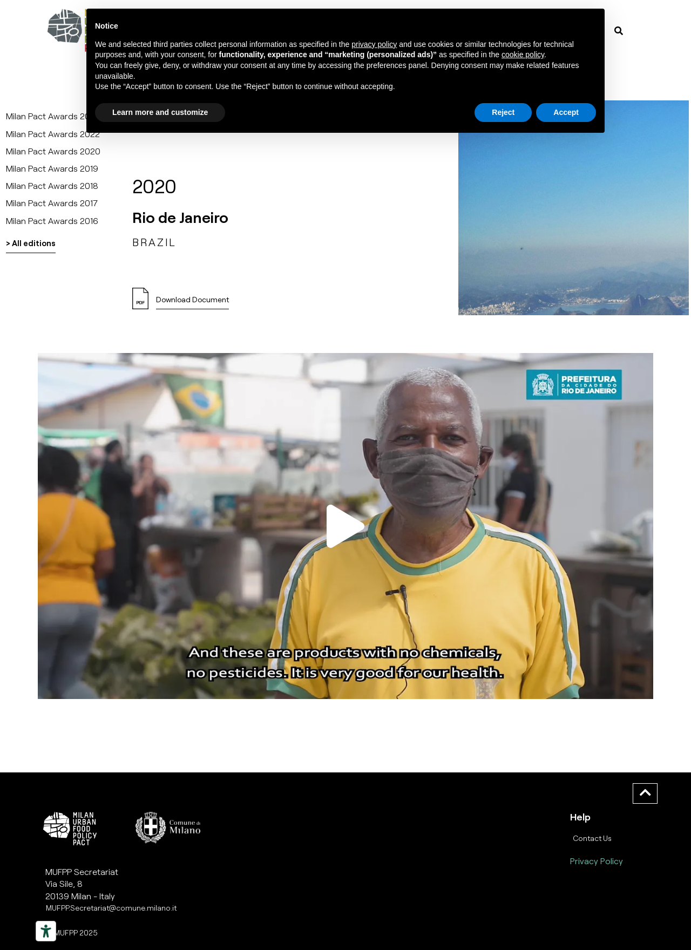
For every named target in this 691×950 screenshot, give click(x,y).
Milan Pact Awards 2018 (52, 185)
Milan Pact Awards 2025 (53, 116)
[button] (345, 526)
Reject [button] (503, 112)
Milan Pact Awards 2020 (53, 151)
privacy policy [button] (374, 44)
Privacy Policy (596, 861)
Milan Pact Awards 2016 (52, 220)
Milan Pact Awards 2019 (52, 168)
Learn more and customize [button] (160, 112)
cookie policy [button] (523, 54)
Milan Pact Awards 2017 (52, 203)
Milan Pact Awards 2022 (53, 133)
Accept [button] (566, 112)
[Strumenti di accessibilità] (46, 931)
